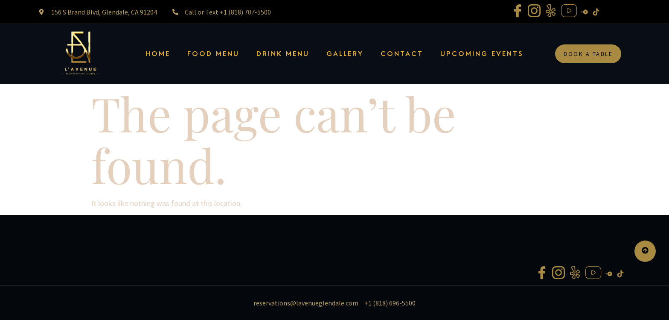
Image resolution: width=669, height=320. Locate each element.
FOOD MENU (213, 54)
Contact (402, 54)
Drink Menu (282, 54)
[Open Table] (584, 11)
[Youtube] (569, 11)
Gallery (345, 54)
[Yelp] (550, 11)
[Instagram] (534, 11)
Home (157, 54)
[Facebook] (517, 11)
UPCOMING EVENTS (482, 54)
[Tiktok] (596, 11)
